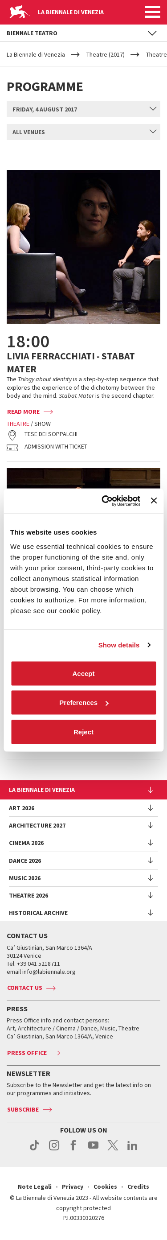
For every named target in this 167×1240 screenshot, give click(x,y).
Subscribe (23, 1109)
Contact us (24, 988)
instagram (54, 1149)
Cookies (105, 1186)
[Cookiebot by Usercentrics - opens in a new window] (104, 501)
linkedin (132, 1149)
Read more (23, 412)
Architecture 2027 (37, 825)
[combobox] (83, 109)
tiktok (34, 1149)
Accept (83, 673)
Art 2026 (21, 808)
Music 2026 (25, 878)
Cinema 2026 (26, 843)
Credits (138, 1186)
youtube (93, 1149)
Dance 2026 (25, 861)
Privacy (72, 1186)
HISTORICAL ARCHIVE (38, 913)
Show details (119, 645)
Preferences (83, 702)
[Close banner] (154, 501)
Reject (83, 731)
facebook (74, 1149)
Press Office (27, 1053)
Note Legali (35, 1186)
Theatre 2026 (28, 895)
